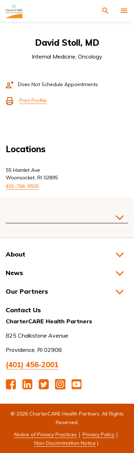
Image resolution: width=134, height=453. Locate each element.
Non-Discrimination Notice (65, 443)
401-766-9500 (22, 186)
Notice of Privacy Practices (45, 434)
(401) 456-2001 (32, 364)
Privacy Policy (98, 434)
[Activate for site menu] (124, 10)
